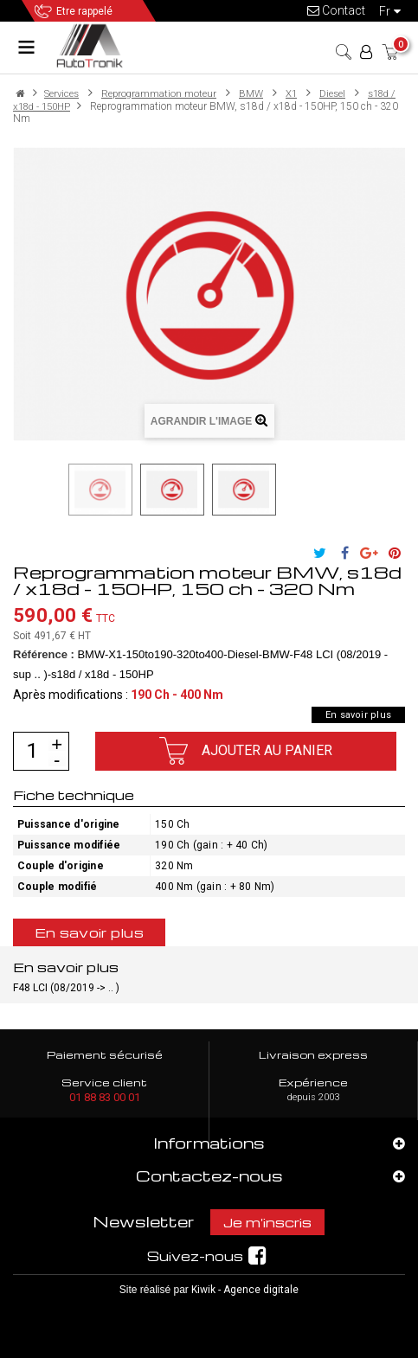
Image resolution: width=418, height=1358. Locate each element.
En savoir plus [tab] (89, 932)
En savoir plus (358, 715)
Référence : (43, 654)
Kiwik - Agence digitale (245, 1290)
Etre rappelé (84, 11)
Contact (336, 10)
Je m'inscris (267, 1222)
